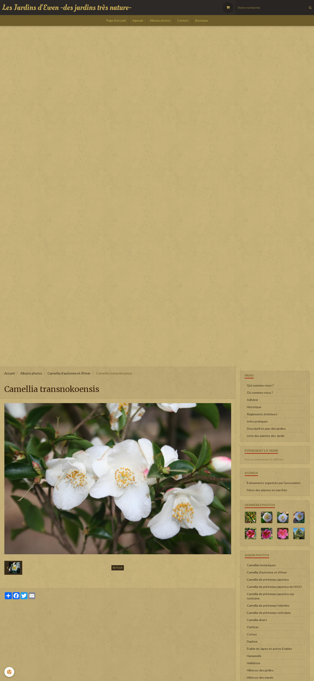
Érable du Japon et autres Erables (269, 648)
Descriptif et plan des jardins (266, 428)
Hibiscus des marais (260, 677)
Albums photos (160, 20)
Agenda (137, 20)
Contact (183, 20)
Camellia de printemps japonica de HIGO (274, 587)
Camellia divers (257, 620)
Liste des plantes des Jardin (266, 436)
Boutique (201, 20)
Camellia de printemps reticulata (269, 612)
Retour (118, 567)
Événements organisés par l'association (273, 483)
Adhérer (252, 400)
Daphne (252, 641)
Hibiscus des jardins (260, 670)
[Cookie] (9, 672)
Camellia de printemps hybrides (268, 605)
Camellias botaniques (261, 565)
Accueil (9, 373)
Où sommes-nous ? (260, 392)
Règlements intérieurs (262, 414)
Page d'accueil (116, 20)
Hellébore (253, 663)
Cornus (252, 634)
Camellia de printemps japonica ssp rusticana (270, 596)
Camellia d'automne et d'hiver (69, 373)
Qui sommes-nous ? (260, 385)
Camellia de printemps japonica (268, 579)
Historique (254, 407)
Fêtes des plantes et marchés (267, 490)
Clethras (253, 627)
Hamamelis (254, 656)
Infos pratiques (257, 421)
